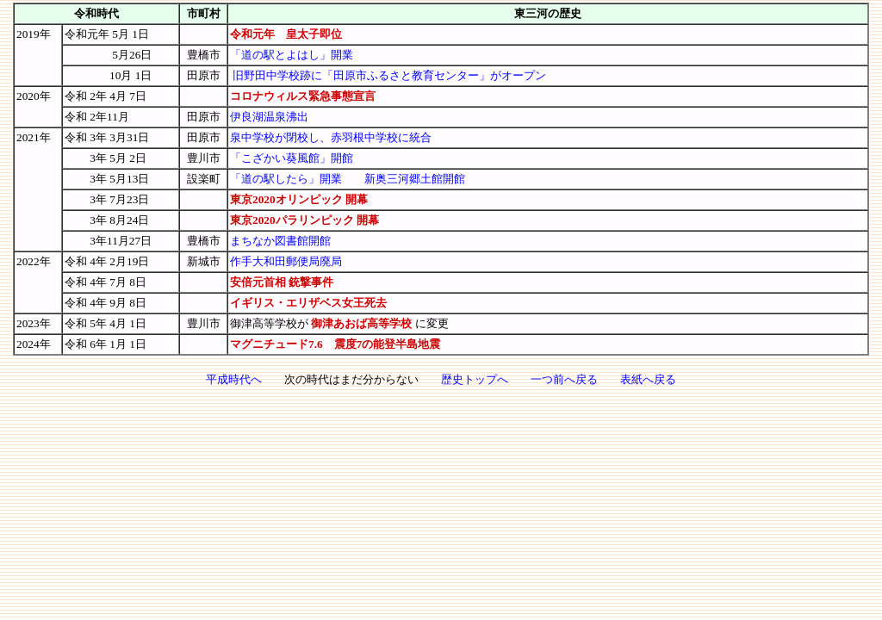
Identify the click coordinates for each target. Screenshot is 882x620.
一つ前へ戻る (564, 379)
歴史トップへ (474, 379)
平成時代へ (234, 379)
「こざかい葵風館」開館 (291, 158)
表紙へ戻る (648, 379)
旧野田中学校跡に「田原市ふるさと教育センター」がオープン (389, 75)
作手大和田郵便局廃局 (286, 261)
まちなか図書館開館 (280, 240)
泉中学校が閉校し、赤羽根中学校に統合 (331, 137)
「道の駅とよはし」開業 (291, 54)
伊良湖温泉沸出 (269, 116)
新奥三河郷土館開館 (414, 178)
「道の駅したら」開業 (286, 178)
